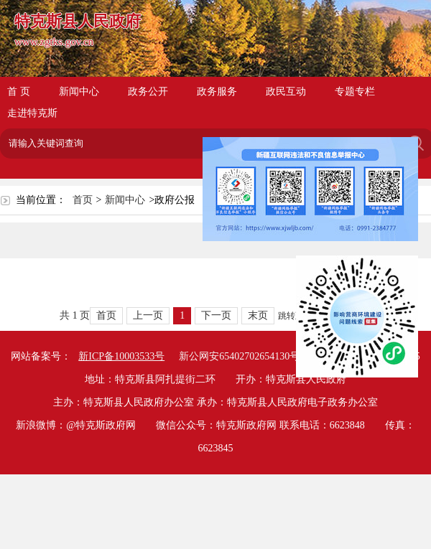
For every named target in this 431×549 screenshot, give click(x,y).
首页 (83, 199)
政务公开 (148, 91)
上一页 (148, 315)
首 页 (18, 91)
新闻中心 (79, 91)
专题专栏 (355, 91)
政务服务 (217, 91)
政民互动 (286, 91)
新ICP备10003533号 (121, 356)
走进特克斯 (32, 113)
